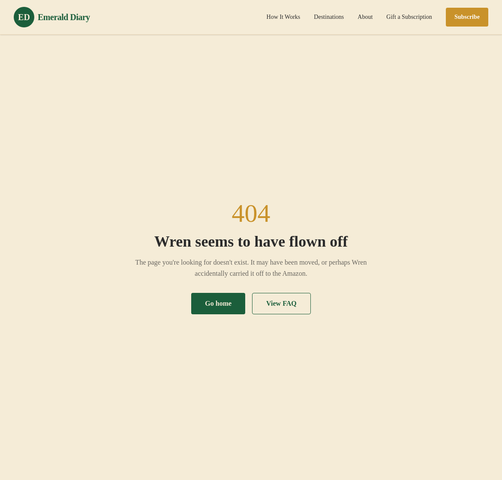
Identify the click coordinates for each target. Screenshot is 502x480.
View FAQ (281, 303)
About (365, 17)
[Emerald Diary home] (52, 17)
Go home (218, 303)
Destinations (329, 17)
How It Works (284, 17)
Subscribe (467, 17)
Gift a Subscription (409, 17)
